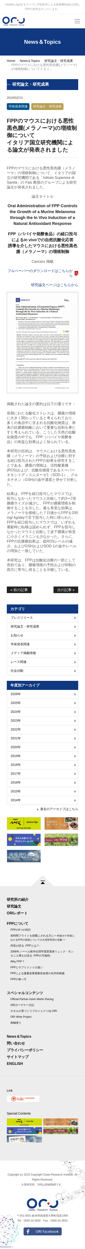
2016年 (16, 782)
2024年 (16, 711)
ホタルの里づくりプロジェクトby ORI (33, 1011)
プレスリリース (22, 617)
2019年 (16, 756)
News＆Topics (30, 61)
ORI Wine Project (21, 1016)
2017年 (16, 773)
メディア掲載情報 (23, 653)
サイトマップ (18, 1057)
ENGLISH (15, 1064)
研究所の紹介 (18, 899)
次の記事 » (66, 590)
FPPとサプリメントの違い (26, 967)
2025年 (16, 703)
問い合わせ (16, 1043)
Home (11, 61)
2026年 (16, 694)
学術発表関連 (18, 106)
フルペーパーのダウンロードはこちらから (40, 273)
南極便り (15, 1022)
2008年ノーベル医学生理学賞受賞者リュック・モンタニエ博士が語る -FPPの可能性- (42, 953)
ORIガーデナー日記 (22, 1005)
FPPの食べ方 (18, 979)
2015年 (16, 791)
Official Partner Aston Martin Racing (31, 999)
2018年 (16, 765)
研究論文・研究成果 (58, 61)
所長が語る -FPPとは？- (25, 945)
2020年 (16, 747)
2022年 (16, 729)
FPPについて (17, 923)
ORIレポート (17, 913)
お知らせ (17, 635)
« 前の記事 (19, 590)
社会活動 (17, 670)
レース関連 (19, 662)
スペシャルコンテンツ (25, 993)
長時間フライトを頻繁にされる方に (42, 937)
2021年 (16, 738)
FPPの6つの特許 (20, 929)
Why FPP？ (17, 961)
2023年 (16, 720)
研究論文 (14, 906)
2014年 (16, 800)
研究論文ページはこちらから (54, 285)
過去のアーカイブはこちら (59, 809)
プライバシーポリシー (25, 1050)
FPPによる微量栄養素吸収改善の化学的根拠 (37, 973)
